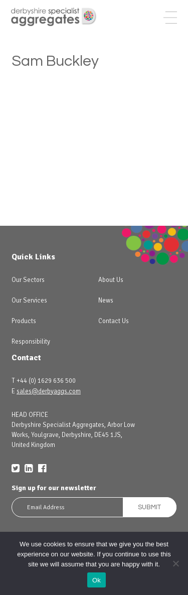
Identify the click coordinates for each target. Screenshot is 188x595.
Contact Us (113, 321)
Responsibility (31, 342)
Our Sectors (28, 280)
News (105, 300)
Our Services (29, 300)
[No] (175, 563)
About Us (110, 280)
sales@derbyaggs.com (49, 391)
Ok (96, 580)
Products (24, 321)
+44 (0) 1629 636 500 (46, 381)
